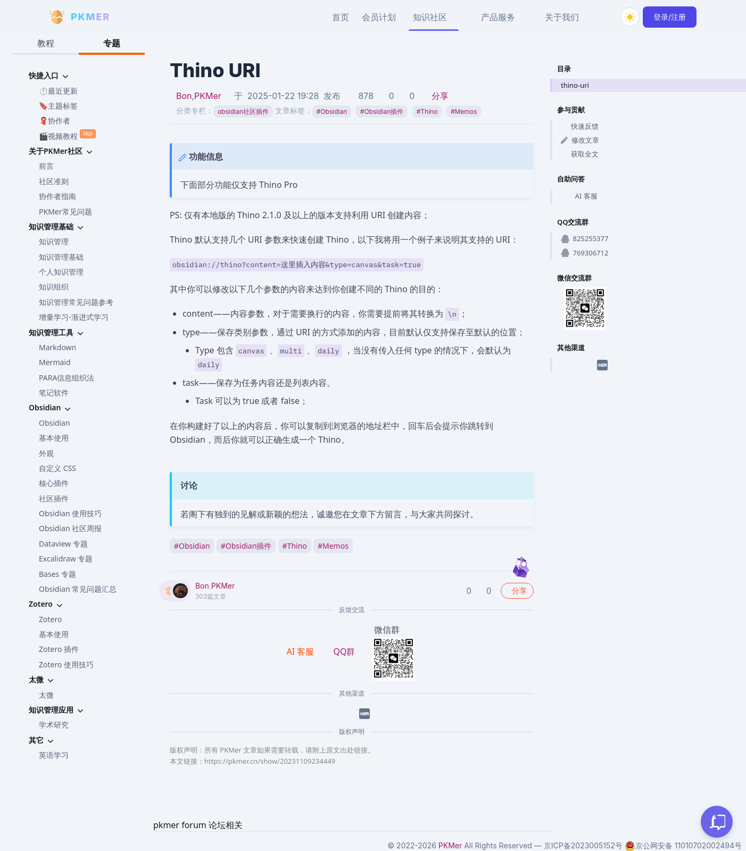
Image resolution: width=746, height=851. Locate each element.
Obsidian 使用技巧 (70, 513)
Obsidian (54, 423)
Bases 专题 (57, 574)
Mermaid (55, 362)
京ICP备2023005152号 (583, 845)
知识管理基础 (61, 257)
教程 (45, 43)
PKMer (207, 95)
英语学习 (54, 755)
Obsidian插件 (381, 111)
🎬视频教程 (67, 135)
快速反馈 (580, 126)
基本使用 (54, 438)
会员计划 (379, 17)
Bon (184, 95)
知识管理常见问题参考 (76, 302)
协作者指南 (57, 196)
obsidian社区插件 (243, 111)
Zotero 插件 (59, 649)
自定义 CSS (57, 468)
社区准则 (54, 181)
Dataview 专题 (63, 544)
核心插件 (54, 483)
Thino (427, 111)
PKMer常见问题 (65, 211)
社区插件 (54, 498)
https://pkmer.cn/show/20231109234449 (269, 761)
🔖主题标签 (58, 106)
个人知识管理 (61, 272)
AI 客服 (579, 196)
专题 (111, 43)
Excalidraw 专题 (66, 558)
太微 (46, 695)
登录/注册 (669, 16)
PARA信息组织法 (66, 378)
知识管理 (54, 241)
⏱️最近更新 (58, 91)
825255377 (584, 238)
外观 (46, 453)
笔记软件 (54, 392)
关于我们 (562, 17)
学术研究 (54, 725)
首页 (340, 17)
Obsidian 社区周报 (70, 528)
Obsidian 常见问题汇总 (78, 589)
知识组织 (54, 287)
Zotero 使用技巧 (66, 664)
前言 (46, 166)
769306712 (584, 253)
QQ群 (344, 651)
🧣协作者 (54, 120)
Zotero (50, 619)
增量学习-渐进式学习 (74, 317)
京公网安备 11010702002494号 (683, 845)
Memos (464, 111)
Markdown (57, 347)
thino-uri (575, 85)
